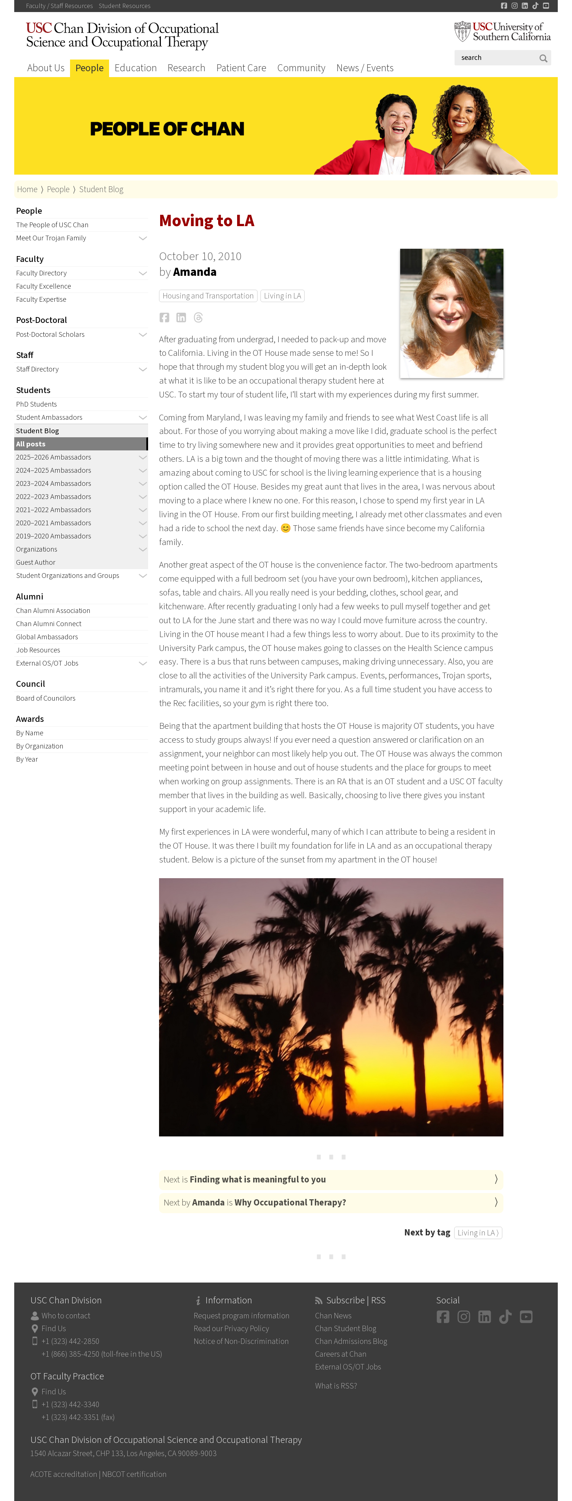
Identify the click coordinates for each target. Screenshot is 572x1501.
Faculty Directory (41, 273)
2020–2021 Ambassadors (53, 523)
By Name (29, 733)
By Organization (39, 746)
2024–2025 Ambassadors (53, 470)
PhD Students (36, 404)
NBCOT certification (134, 1474)
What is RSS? (336, 1386)
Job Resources (38, 650)
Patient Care (241, 68)
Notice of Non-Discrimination (241, 1341)
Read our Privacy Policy (231, 1328)
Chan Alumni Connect (48, 623)
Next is (244, 1179)
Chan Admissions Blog (351, 1341)
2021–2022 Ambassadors (53, 509)
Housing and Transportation (208, 296)
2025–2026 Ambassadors (53, 457)
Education (136, 68)
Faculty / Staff (59, 6)
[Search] (503, 57)
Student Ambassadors (49, 417)
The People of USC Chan (52, 225)
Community (301, 68)
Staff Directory (37, 369)
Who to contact (66, 1316)
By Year (27, 759)
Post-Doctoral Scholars (50, 334)
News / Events (365, 68)
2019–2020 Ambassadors (53, 536)
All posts (31, 444)
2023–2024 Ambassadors (53, 483)
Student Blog (101, 189)
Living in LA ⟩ (478, 1233)
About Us (46, 68)
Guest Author (35, 562)
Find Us (54, 1328)
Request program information (242, 1316)
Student (125, 6)
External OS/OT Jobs (47, 663)
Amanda (195, 272)
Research (186, 68)
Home (27, 189)
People (90, 68)
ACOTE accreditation (63, 1474)
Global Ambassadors (47, 637)
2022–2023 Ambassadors (53, 496)
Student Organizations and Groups (67, 575)
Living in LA (282, 296)
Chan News (333, 1316)
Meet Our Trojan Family (51, 238)
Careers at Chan (341, 1354)
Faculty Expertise (41, 299)
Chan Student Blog (345, 1328)
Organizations (36, 549)
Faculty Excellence (43, 286)
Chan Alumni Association (53, 610)
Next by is (254, 1202)
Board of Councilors (46, 698)
